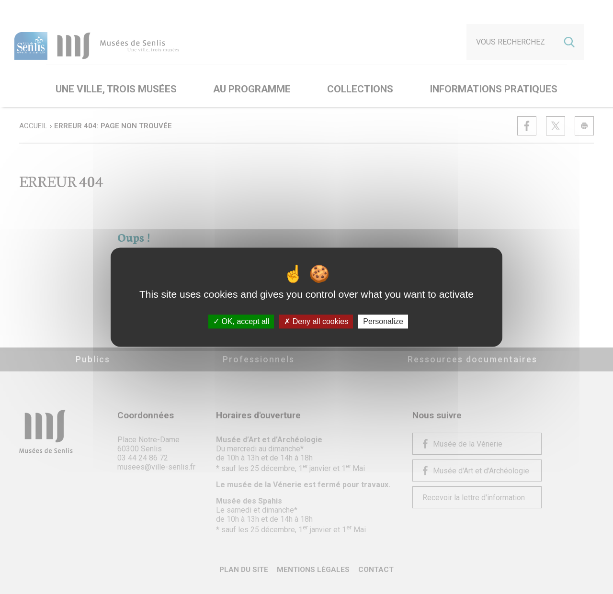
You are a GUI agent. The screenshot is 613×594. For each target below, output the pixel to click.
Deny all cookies (316, 321)
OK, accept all (241, 321)
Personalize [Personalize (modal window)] (383, 321)
